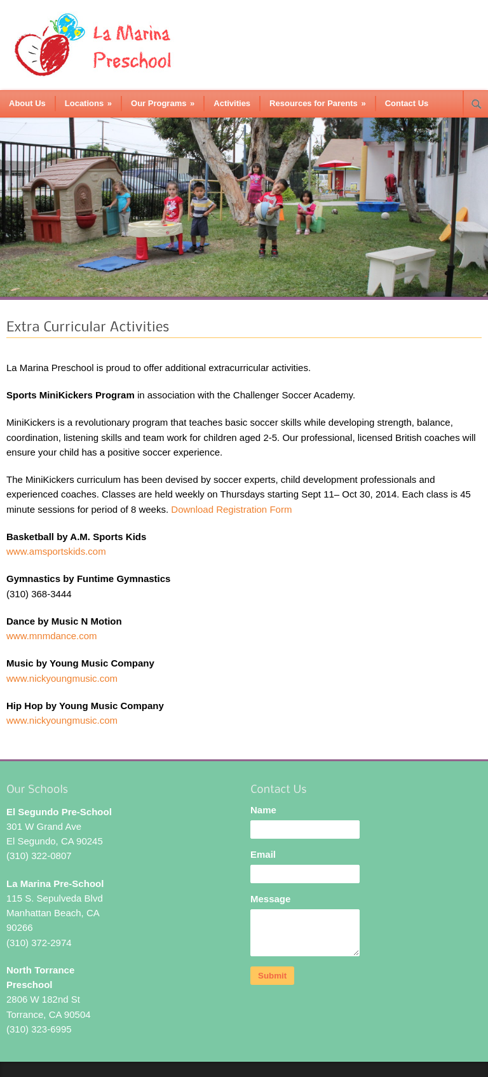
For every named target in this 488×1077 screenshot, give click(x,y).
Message (270, 898)
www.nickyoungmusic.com (62, 678)
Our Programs (162, 103)
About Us (27, 103)
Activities (232, 103)
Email (263, 854)
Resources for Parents (317, 103)
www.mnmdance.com (51, 635)
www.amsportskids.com (56, 551)
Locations (88, 103)
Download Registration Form (231, 509)
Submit (272, 975)
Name (263, 809)
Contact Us (407, 103)
